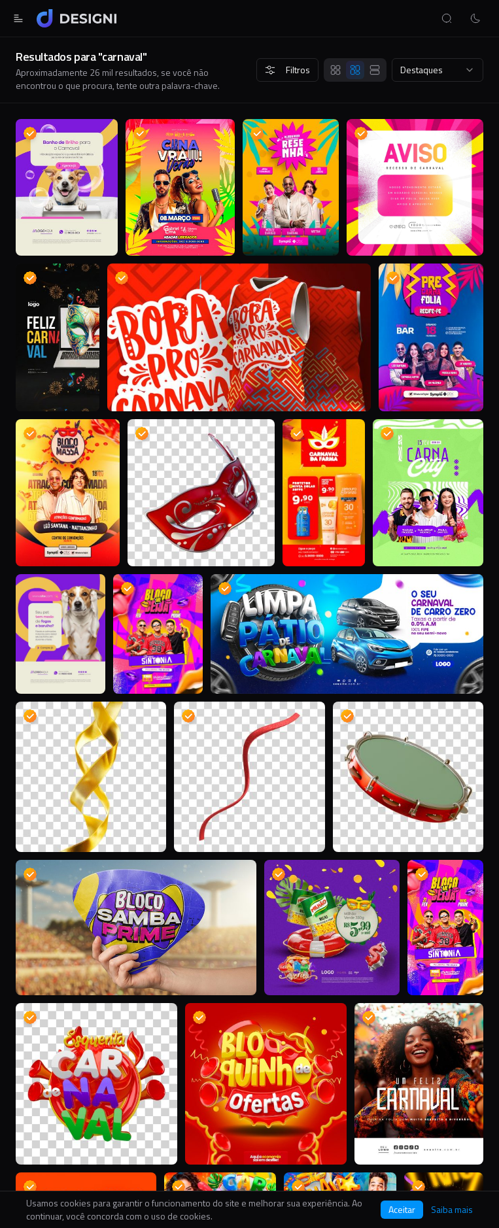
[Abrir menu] (18, 18)
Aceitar (401, 1209)
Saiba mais (452, 1209)
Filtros (287, 70)
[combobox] (437, 70)
